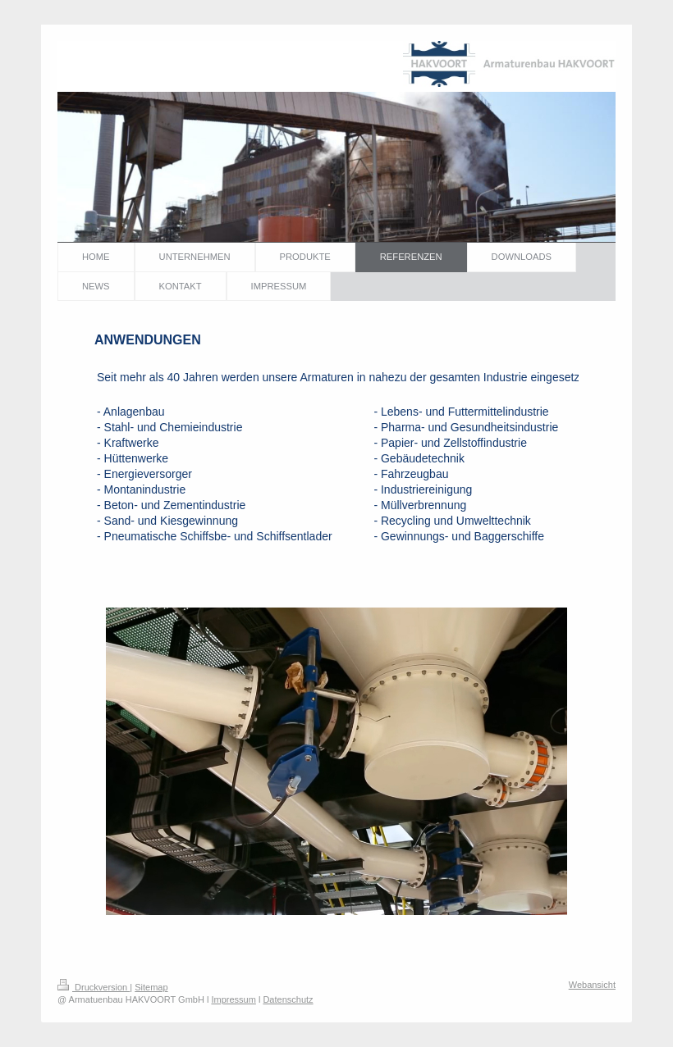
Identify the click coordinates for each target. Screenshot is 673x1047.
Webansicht (592, 985)
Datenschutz (288, 999)
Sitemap (151, 987)
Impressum (233, 999)
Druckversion (93, 987)
